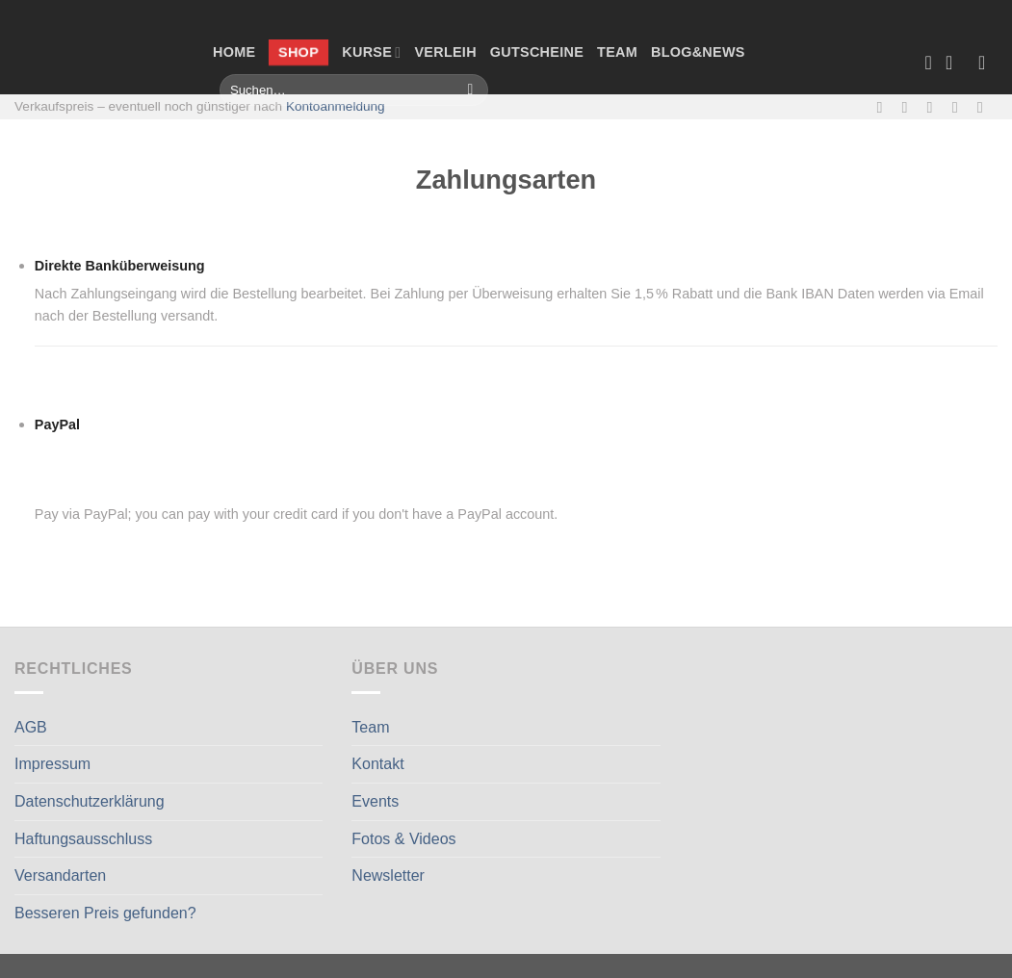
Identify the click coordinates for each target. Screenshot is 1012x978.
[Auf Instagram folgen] (910, 107)
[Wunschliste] (928, 62)
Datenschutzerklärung (89, 801)
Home (234, 52)
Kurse (371, 52)
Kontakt (377, 764)
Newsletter (388, 875)
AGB (30, 727)
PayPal (202, 425)
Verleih (445, 52)
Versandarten (60, 875)
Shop (298, 52)
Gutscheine (537, 52)
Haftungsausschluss (83, 839)
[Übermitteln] (470, 90)
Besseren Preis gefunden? (105, 913)
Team (617, 52)
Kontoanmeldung (335, 106)
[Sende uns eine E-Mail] (935, 107)
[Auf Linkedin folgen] (985, 107)
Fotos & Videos (403, 839)
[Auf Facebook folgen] (884, 107)
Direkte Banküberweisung (120, 265)
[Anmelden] (988, 62)
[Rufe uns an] (960, 107)
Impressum (52, 764)
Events (375, 801)
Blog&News (698, 52)
